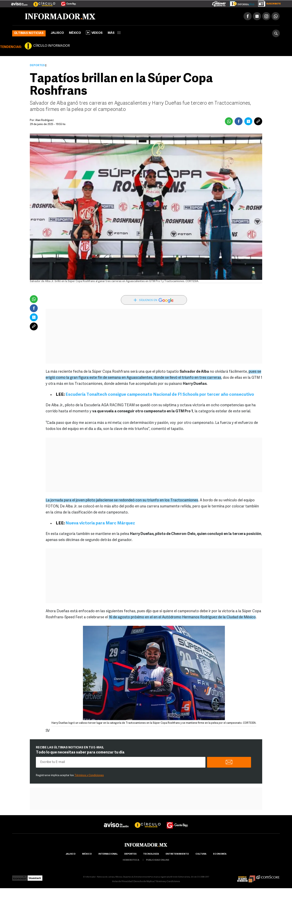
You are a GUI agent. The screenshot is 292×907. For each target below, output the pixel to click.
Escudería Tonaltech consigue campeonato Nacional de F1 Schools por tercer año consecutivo (159, 395)
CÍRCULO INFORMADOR (51, 46)
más (114, 33)
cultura (200, 854)
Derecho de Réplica (144, 881)
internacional (108, 854)
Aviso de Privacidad (122, 881)
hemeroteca (131, 860)
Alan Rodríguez (44, 120)
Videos (94, 33)
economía (220, 854)
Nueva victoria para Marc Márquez (100, 523)
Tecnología (151, 854)
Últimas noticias (29, 33)
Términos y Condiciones (89, 775)
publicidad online (157, 860)
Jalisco (57, 33)
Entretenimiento (177, 854)
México (75, 33)
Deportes (37, 65)
